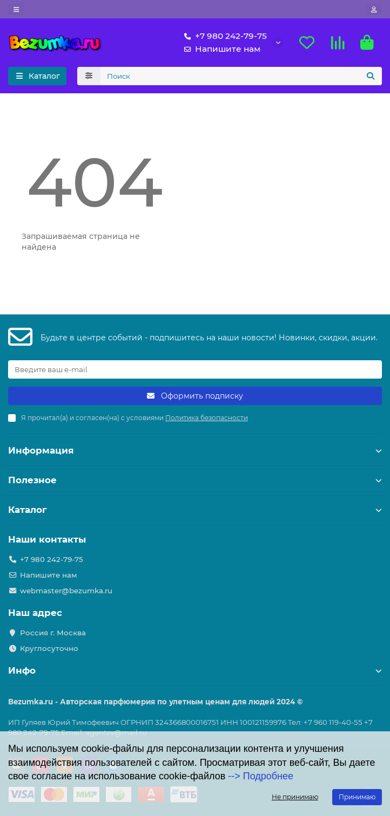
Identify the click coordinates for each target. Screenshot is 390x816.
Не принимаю (295, 797)
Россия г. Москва (53, 632)
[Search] (241, 76)
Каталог (195, 509)
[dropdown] (16, 9)
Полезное (195, 480)
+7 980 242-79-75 (223, 36)
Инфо (195, 670)
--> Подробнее (260, 776)
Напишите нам (220, 49)
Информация (195, 450)
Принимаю (357, 797)
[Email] (195, 369)
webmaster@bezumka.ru (66, 590)
